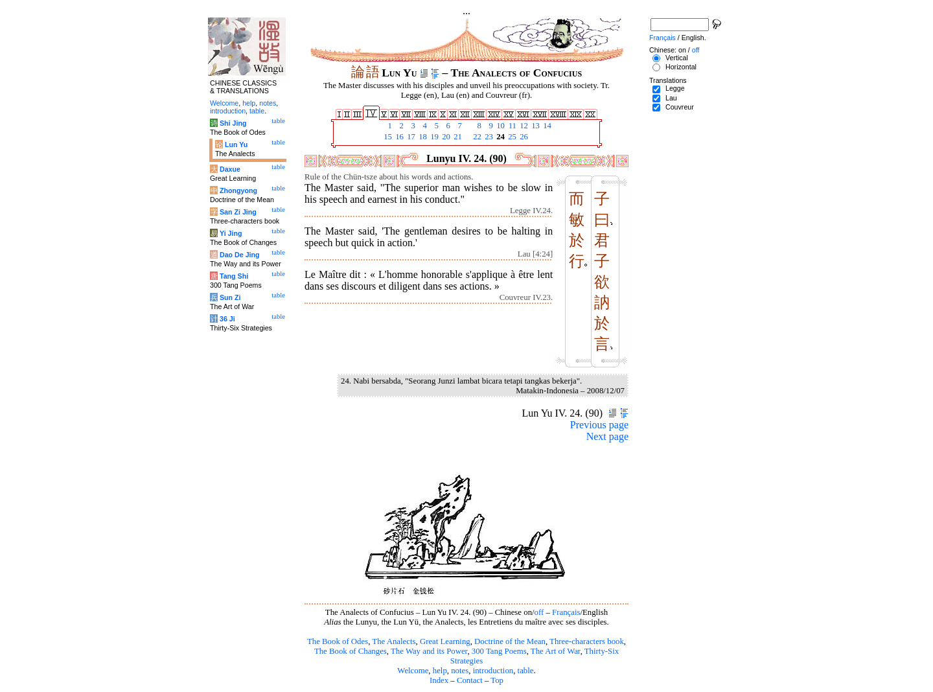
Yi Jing (231, 233)
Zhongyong (238, 190)
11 (511, 125)
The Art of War (556, 651)
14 (546, 125)
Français (566, 612)
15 (387, 136)
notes (459, 670)
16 (398, 136)
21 (457, 136)
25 (511, 136)
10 (499, 125)
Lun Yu (236, 144)
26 (523, 136)
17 (410, 136)
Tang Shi (234, 276)
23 (488, 136)
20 (445, 136)
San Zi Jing (238, 212)
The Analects (393, 641)
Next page (607, 436)
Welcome (412, 670)
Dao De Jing (240, 255)
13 (534, 125)
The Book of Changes (350, 651)
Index (439, 680)
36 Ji (227, 319)
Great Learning (445, 641)
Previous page (599, 424)
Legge (675, 88)
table (526, 670)
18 (422, 136)
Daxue (230, 169)
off (539, 612)
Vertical (676, 58)
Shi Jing (233, 123)
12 (523, 125)
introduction (493, 670)
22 (476, 136)
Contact (470, 680)
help (440, 670)
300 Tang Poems (499, 651)
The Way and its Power (429, 651)
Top (496, 680)
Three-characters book (586, 641)
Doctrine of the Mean (510, 641)
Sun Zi (230, 297)
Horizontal (681, 67)
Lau (671, 98)
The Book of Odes (337, 641)
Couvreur (679, 107)
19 (433, 136)
